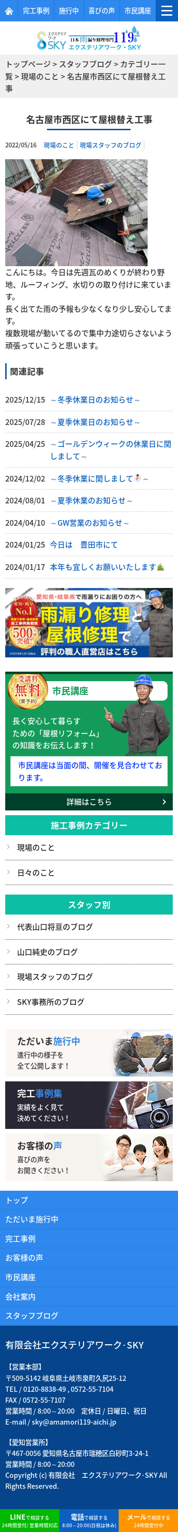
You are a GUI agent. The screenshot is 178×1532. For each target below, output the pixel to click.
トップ (16, 1199)
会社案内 (20, 1296)
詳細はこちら (89, 801)
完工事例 (36, 10)
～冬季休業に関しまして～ (100, 478)
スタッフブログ (31, 1315)
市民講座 (137, 10)
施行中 (69, 10)
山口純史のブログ (47, 951)
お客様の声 (24, 1257)
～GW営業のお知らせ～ (90, 522)
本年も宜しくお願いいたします (107, 566)
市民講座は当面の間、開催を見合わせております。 (90, 771)
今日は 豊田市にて (84, 544)
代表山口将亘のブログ (55, 926)
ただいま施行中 (31, 1218)
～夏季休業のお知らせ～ (91, 500)
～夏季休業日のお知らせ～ (95, 421)
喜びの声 (101, 10)
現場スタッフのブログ (110, 144)
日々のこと (36, 872)
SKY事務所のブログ (50, 1001)
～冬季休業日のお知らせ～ (95, 399)
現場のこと (59, 144)
